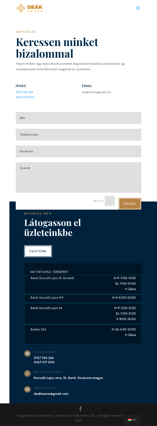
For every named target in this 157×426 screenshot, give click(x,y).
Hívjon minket (45, 351)
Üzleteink (38, 251)
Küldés (130, 203)
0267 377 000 (25, 97)
